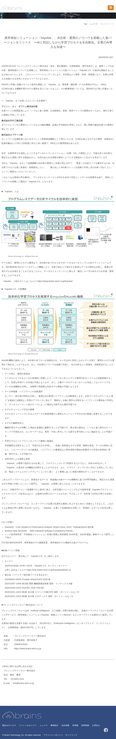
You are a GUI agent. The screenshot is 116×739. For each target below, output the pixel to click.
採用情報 (85, 725)
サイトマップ (71, 735)
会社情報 (65, 725)
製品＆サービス (9, 725)
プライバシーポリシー (53, 735)
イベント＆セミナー (28, 725)
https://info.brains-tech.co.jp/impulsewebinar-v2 (49, 570)
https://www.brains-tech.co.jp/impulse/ (55, 281)
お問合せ (96, 725)
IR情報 (75, 725)
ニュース (93, 24)
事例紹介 (54, 725)
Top (85, 24)
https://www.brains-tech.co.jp (27, 648)
